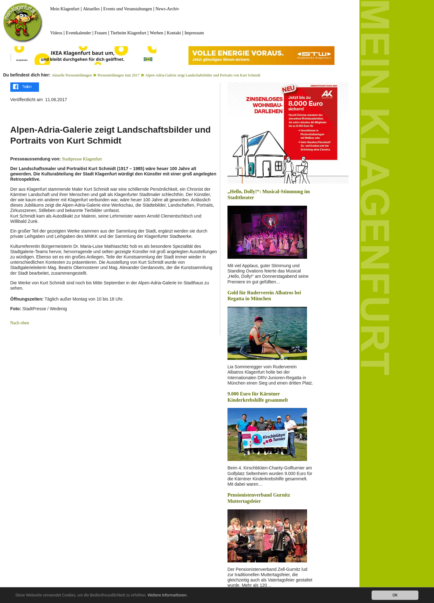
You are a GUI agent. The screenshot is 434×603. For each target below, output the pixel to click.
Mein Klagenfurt (65, 9)
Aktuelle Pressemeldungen (72, 75)
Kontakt (174, 33)
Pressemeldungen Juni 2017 (118, 75)
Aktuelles (91, 9)
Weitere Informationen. (169, 595)
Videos (56, 33)
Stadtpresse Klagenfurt (82, 159)
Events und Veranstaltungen (127, 9)
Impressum (194, 33)
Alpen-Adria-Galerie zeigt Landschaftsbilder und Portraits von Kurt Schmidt (202, 75)
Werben (156, 33)
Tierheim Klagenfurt (128, 33)
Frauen (101, 33)
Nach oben (19, 323)
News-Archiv (167, 9)
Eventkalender (78, 33)
